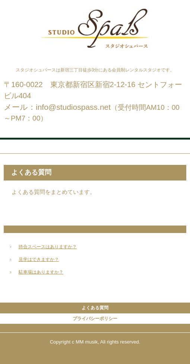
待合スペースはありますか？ (48, 246)
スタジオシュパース (95, 14)
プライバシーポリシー (95, 318)
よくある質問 (95, 307)
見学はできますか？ (39, 259)
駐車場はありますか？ (41, 272)
